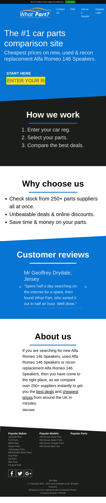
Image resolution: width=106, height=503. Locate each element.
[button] (20, 287)
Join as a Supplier (85, 13)
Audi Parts (13, 456)
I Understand (70, 2)
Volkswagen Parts (16, 449)
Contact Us (60, 11)
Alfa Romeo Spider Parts (50, 440)
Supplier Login (100, 11)
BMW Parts (13, 443)
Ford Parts (13, 440)
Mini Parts (12, 462)
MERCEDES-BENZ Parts (20, 452)
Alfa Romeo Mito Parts (49, 446)
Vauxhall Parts (15, 437)
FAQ (72, 9)
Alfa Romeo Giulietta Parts (51, 443)
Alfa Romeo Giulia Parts (50, 437)
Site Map (53, 480)
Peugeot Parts (14, 465)
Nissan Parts (14, 446)
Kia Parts (12, 459)
